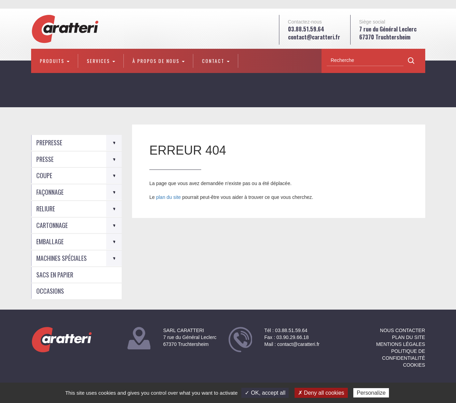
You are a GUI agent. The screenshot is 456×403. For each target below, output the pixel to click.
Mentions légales (400, 344)
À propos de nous (158, 60)
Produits (54, 60)
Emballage (50, 241)
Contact (216, 60)
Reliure (45, 208)
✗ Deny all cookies (321, 393)
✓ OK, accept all (265, 393)
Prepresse (49, 142)
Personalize (371, 393)
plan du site (168, 197)
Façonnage (50, 191)
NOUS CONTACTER (402, 330)
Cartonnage (52, 225)
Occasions (50, 290)
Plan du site (408, 337)
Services (101, 60)
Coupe (44, 175)
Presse (45, 159)
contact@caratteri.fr (314, 37)
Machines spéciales (61, 258)
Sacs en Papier (54, 274)
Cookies (414, 365)
